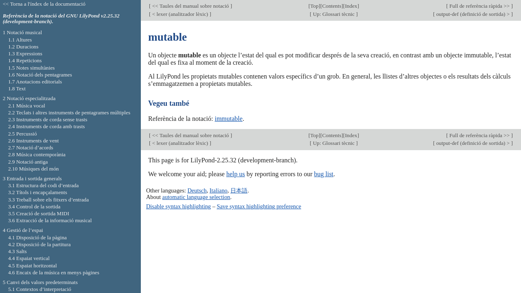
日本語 (238, 190)
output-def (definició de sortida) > (473, 14)
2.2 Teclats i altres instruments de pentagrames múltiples (69, 112)
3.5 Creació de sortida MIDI (38, 213)
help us (235, 174)
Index (351, 6)
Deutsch (196, 190)
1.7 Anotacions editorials (35, 82)
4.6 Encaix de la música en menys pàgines (53, 272)
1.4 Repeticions (25, 60)
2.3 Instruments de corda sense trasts (48, 119)
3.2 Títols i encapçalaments (37, 192)
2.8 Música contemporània (37, 154)
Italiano (219, 190)
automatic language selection (196, 197)
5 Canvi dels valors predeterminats (40, 282)
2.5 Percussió (22, 134)
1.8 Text (17, 88)
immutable (228, 118)
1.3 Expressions (25, 53)
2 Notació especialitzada (29, 98)
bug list (323, 174)
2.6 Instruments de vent (33, 141)
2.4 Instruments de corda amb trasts (46, 126)
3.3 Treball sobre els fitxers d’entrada (48, 200)
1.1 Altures (20, 40)
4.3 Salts (17, 251)
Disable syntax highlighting (178, 206)
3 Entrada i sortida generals (32, 178)
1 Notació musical (22, 32)
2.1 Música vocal (26, 106)
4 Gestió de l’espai (23, 230)
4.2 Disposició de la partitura (39, 244)
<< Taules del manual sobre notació (190, 6)
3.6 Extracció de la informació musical (50, 220)
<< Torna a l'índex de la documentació (44, 4)
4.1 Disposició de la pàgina (37, 237)
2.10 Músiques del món (33, 169)
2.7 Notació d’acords (30, 147)
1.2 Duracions (23, 47)
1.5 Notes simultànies (31, 68)
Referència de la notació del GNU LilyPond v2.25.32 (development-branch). (61, 19)
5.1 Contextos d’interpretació (39, 289)
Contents (331, 6)
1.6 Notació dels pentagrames (40, 75)
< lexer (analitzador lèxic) (180, 14)
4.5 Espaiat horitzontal (32, 265)
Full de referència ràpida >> (479, 6)
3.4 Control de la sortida (34, 206)
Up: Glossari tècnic (333, 14)
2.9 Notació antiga (28, 162)
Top (314, 6)
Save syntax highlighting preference (259, 206)
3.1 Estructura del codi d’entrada (43, 185)
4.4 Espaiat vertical (29, 258)
